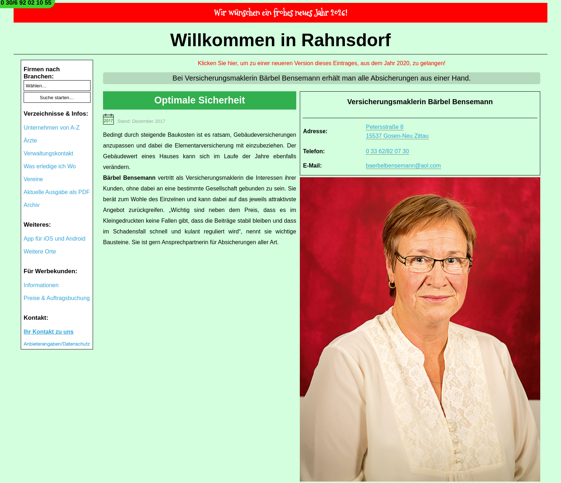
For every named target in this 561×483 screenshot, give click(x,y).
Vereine (33, 179)
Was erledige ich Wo (50, 166)
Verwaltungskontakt (48, 153)
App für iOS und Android (55, 239)
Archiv (31, 205)
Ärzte (30, 140)
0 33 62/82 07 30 (387, 151)
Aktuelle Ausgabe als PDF (57, 192)
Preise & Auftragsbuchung (57, 298)
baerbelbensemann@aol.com (403, 166)
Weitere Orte (40, 251)
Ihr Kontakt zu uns (49, 332)
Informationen (41, 285)
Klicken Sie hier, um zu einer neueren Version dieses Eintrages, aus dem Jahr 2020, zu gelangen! (321, 63)
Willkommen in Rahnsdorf (280, 40)
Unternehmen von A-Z (52, 128)
